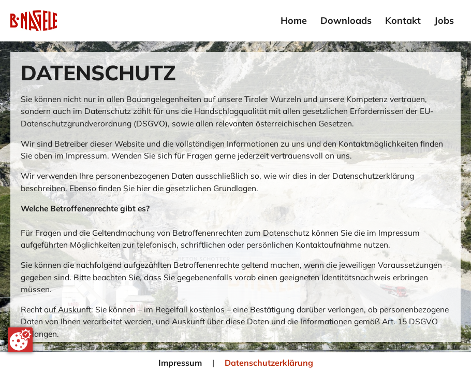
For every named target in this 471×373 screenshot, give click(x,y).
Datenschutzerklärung (269, 362)
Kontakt (403, 20)
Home (294, 20)
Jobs (444, 20)
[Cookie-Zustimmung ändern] (20, 339)
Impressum (180, 362)
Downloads (346, 20)
